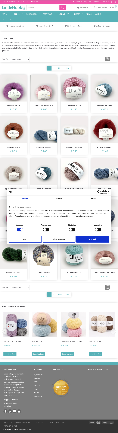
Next (60, 68)
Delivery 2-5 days (103, 26)
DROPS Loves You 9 (12, 341)
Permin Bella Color (104, 272)
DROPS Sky (37, 341)
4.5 (22, 26)
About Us (105, 2)
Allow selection (59, 239)
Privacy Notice (10, 426)
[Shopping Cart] (105, 7)
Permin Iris (44, 272)
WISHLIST (83, 7)
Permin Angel (104, 147)
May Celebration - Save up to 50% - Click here (20, 2)
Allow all (92, 239)
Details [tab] (59, 199)
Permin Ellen (74, 272)
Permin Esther (104, 105)
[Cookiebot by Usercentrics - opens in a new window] (99, 192)
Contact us (77, 2)
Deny (25, 239)
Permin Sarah (43, 147)
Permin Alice (13, 147)
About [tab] (93, 199)
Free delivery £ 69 (45, 26)
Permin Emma (13, 272)
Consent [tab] (24, 199)
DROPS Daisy (95, 341)
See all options (10, 354)
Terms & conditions (56, 422)
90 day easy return (74, 26)
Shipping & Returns (91, 2)
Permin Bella (13, 105)
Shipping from (14, 26)
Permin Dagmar (74, 147)
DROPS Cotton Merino (72, 341)
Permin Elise (74, 105)
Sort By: (5, 59)
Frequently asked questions (10, 404)
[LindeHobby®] (13, 7)
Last (67, 68)
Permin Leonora (44, 105)
